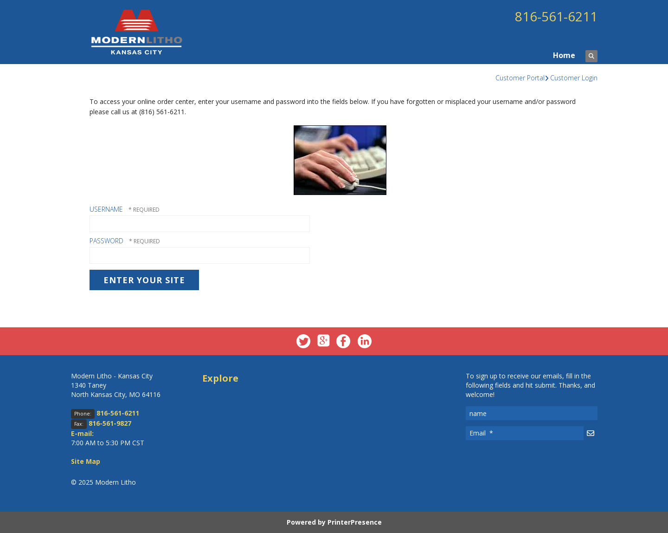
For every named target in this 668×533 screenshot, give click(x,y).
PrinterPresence (355, 522)
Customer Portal (520, 77)
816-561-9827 (110, 423)
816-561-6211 (556, 16)
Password (106, 240)
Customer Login (573, 77)
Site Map (85, 461)
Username (106, 209)
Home (564, 55)
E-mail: (82, 433)
